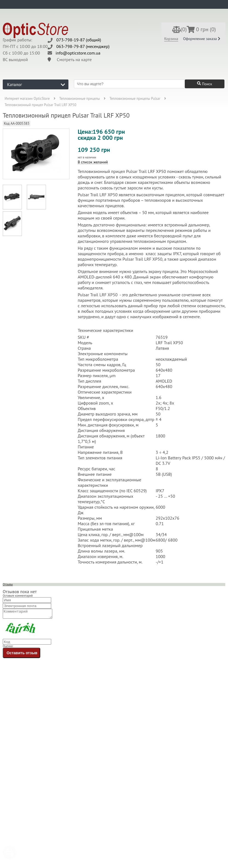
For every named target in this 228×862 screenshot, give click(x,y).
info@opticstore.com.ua (78, 53)
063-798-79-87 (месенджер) (83, 46)
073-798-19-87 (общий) (78, 39)
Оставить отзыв (22, 654)
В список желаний (93, 162)
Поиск (204, 83)
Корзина (171, 38)
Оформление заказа (201, 38)
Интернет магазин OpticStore (27, 98)
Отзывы (8, 584)
